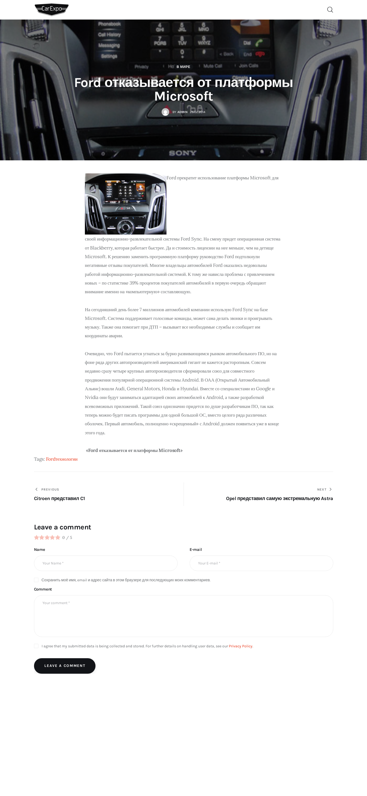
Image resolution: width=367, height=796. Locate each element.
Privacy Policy (240, 646)
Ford (50, 460)
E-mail (196, 550)
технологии (66, 460)
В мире (183, 67)
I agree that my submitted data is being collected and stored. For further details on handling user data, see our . (147, 646)
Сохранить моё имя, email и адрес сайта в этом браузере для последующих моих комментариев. (126, 580)
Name (39, 550)
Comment (43, 590)
